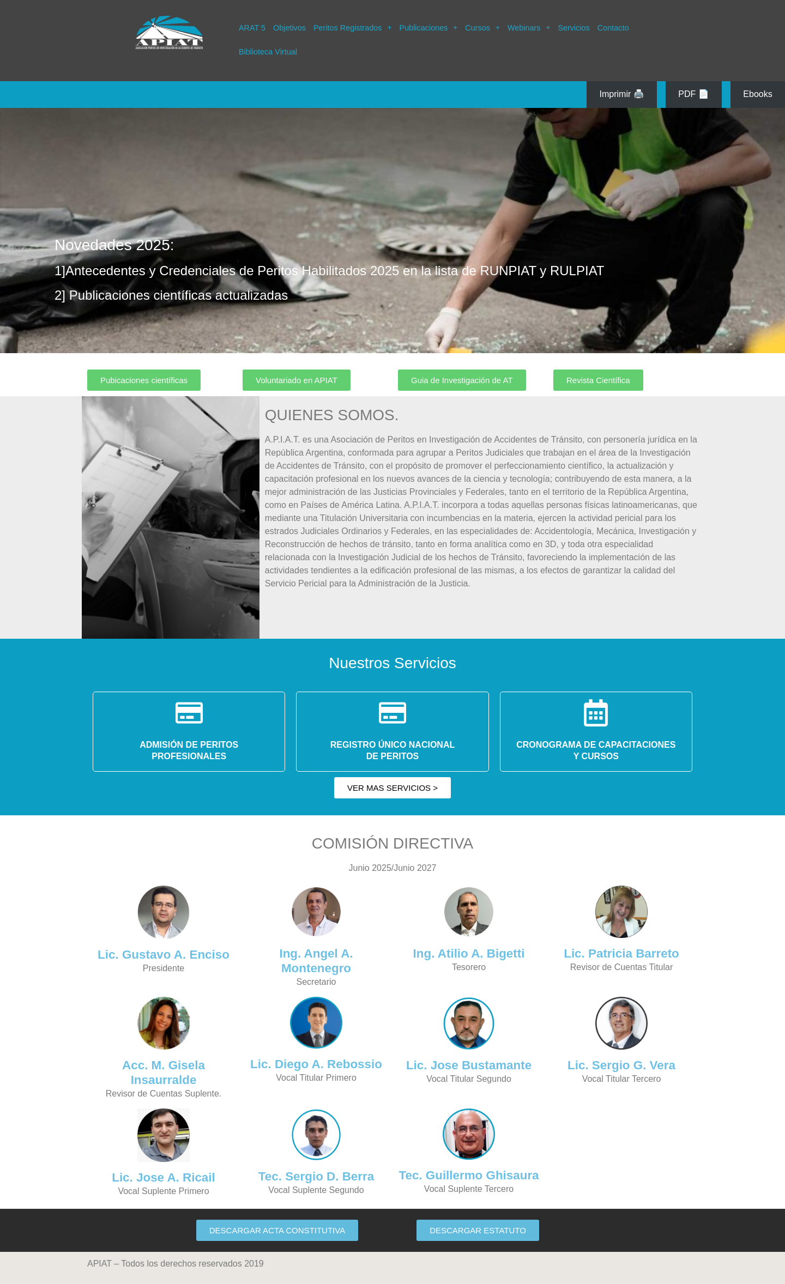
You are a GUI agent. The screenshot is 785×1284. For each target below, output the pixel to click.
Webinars (529, 27)
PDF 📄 (693, 94)
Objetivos (289, 27)
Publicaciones (429, 27)
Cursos (482, 27)
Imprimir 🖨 (622, 94)
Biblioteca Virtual (268, 51)
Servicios (573, 27)
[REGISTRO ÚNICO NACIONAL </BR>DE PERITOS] (392, 712)
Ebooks (757, 94)
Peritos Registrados (352, 27)
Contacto (613, 27)
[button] (353, 28)
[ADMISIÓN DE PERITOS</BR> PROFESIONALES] (189, 712)
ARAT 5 (252, 27)
